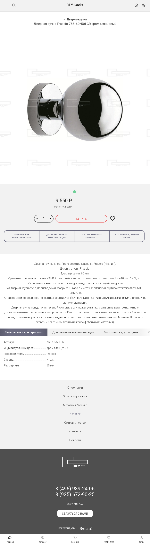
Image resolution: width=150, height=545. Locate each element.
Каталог (75, 413)
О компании (75, 387)
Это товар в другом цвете (127, 236)
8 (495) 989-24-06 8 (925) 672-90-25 (75, 491)
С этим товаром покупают (92, 236)
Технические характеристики (21, 236)
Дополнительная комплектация (56, 236)
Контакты (75, 431)
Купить (81, 218)
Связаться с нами (75, 513)
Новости (75, 440)
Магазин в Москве (75, 405)
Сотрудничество (75, 422)
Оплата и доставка (75, 396)
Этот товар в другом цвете (121, 332)
